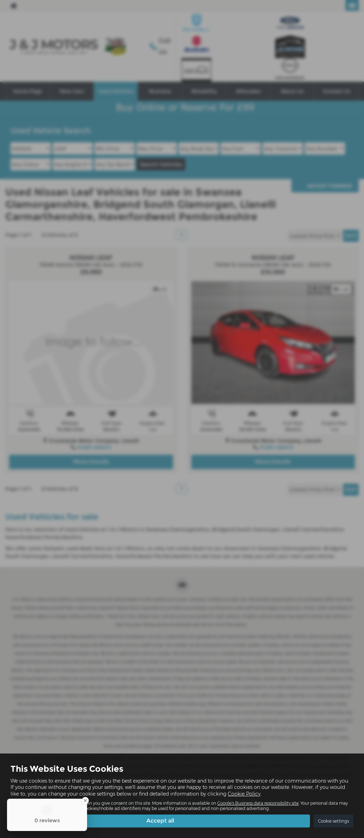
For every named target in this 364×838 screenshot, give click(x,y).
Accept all (160, 820)
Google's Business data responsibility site (258, 802)
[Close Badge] (85, 800)
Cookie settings (333, 821)
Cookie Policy (244, 793)
